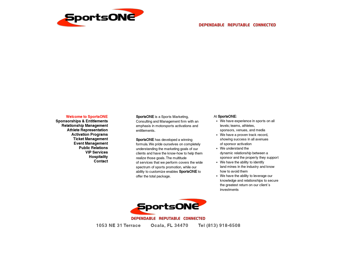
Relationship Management (85, 125)
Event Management (91, 143)
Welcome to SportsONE (87, 116)
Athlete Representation (87, 130)
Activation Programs (89, 134)
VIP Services (96, 152)
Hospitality (98, 156)
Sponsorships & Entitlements (82, 121)
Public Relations (93, 148)
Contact (101, 161)
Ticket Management (90, 139)
